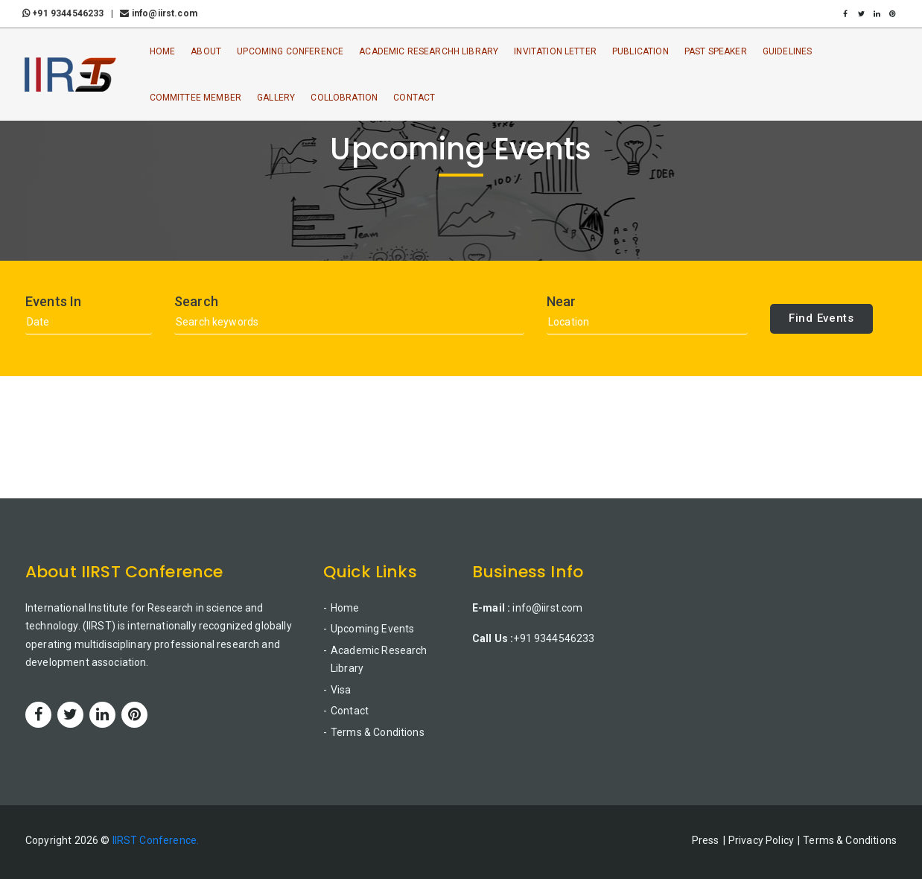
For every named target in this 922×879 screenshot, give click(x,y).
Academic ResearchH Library (428, 51)
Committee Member (195, 97)
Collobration (344, 97)
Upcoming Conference (290, 51)
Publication (640, 51)
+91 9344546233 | (70, 13)
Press (705, 840)
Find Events (821, 318)
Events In (53, 301)
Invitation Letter (555, 51)
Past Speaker (715, 51)
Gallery (276, 97)
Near (561, 301)
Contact (414, 97)
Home (163, 51)
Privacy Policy (761, 840)
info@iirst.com (158, 13)
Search (196, 301)
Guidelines (788, 51)
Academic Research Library (379, 659)
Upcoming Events (372, 629)
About (206, 51)
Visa (341, 690)
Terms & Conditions (378, 732)
